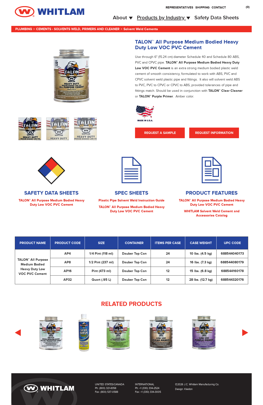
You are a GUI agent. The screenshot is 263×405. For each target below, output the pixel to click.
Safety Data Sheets (216, 18)
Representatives (179, 7)
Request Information (214, 133)
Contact (219, 7)
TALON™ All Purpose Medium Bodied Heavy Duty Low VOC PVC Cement (51, 202)
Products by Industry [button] (163, 18)
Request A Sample (160, 133)
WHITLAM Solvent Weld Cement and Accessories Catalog (211, 213)
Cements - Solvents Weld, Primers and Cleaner (77, 29)
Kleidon (188, 389)
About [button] (123, 18)
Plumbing (23, 29)
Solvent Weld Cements (140, 29)
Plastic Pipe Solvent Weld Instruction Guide (131, 200)
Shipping (202, 7)
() (248, 7)
